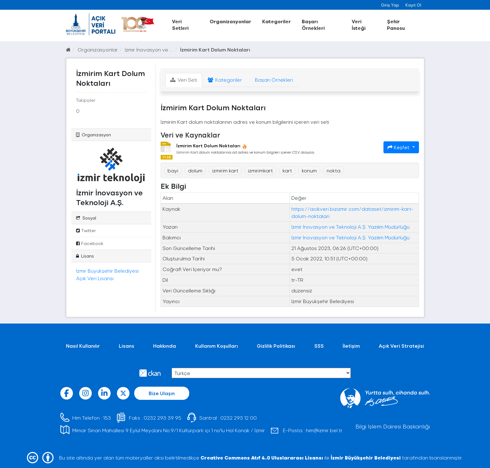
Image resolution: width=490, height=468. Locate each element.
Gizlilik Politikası (276, 345)
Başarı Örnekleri (313, 24)
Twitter (86, 230)
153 (107, 417)
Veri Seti (183, 79)
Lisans (126, 345)
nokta (333, 170)
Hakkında (164, 345)
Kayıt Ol (413, 5)
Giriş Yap (390, 5)
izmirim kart (225, 170)
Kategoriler (276, 21)
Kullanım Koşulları (216, 345)
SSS (319, 345)
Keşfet (399, 147)
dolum (195, 170)
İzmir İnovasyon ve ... (149, 49)
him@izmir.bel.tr (324, 430)
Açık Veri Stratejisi (401, 345)
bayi (173, 170)
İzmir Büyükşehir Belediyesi (366, 457)
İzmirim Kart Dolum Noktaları (215, 49)
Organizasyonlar (230, 21)
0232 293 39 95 (162, 417)
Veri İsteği (359, 24)
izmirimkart (260, 170)
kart (287, 170)
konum (309, 170)
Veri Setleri (180, 24)
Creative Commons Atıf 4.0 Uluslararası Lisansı (262, 457)
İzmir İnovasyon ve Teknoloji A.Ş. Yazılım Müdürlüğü (350, 226)
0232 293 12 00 (238, 417)
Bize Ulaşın (162, 393)
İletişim (351, 345)
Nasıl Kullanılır (83, 345)
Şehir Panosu (396, 24)
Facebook (89, 243)
